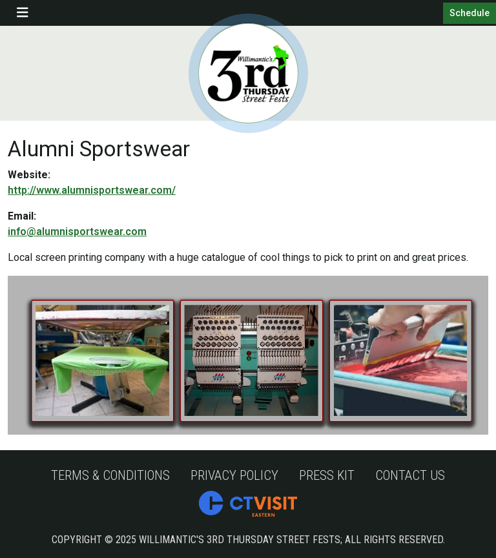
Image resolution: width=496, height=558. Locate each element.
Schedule (470, 13)
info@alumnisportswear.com (77, 231)
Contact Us (410, 475)
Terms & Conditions (110, 475)
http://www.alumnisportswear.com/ (92, 190)
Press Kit (327, 475)
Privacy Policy (234, 475)
